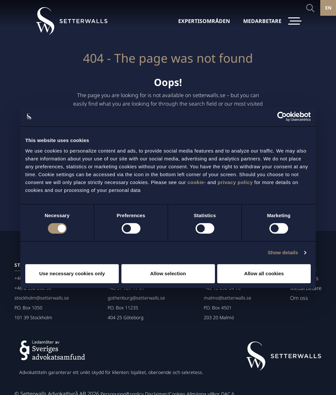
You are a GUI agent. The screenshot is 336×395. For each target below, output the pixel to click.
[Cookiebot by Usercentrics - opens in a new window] (282, 116)
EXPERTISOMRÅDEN (204, 21)
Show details (283, 252)
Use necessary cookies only (72, 273)
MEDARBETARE (262, 21)
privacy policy (235, 182)
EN (328, 8)
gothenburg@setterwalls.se (136, 298)
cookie (195, 182)
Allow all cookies (264, 273)
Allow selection (168, 273)
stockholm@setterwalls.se (41, 298)
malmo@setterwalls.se (227, 298)
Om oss (299, 297)
